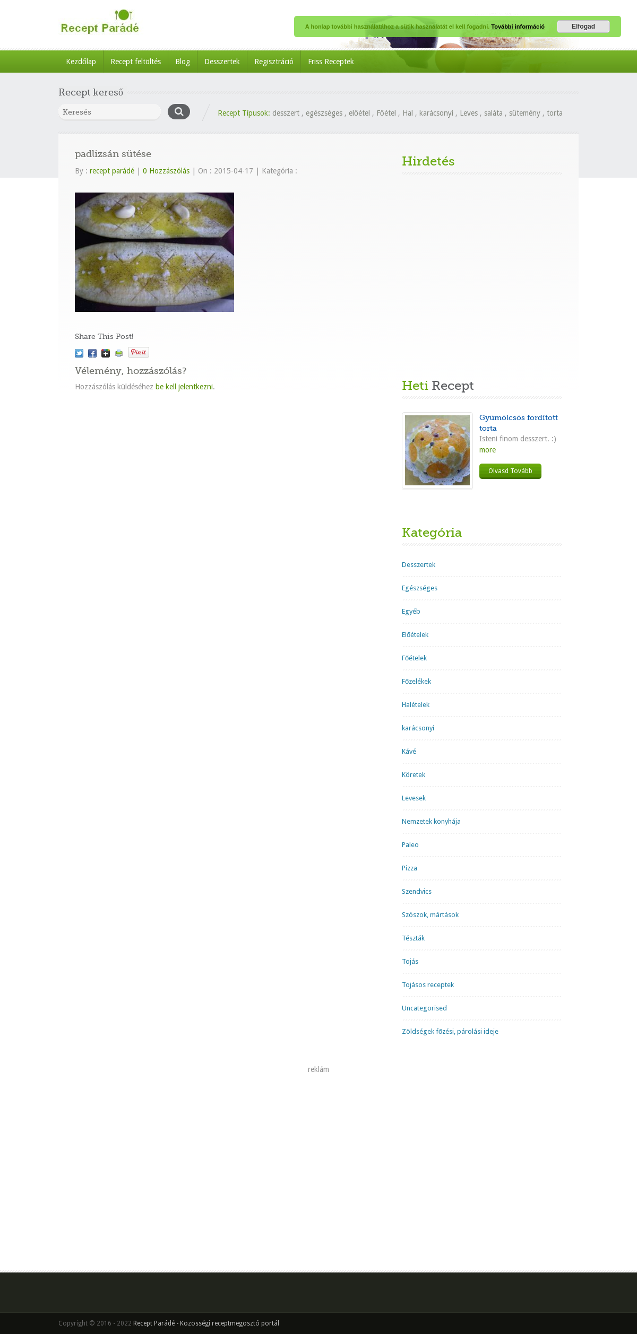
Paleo (410, 845)
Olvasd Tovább (510, 471)
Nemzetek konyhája (431, 821)
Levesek (414, 798)
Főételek (414, 658)
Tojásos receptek (428, 985)
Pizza (409, 868)
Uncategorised (424, 1008)
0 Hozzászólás (166, 171)
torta (555, 113)
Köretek (413, 775)
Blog (182, 61)
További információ (518, 26)
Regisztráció (274, 61)
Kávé (409, 751)
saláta (493, 113)
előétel (359, 113)
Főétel (386, 113)
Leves (469, 113)
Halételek (415, 705)
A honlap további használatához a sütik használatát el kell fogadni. (398, 26)
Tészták (413, 938)
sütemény (524, 113)
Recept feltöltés (135, 61)
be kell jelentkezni (184, 386)
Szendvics (417, 891)
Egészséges (419, 588)
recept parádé (112, 171)
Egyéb (411, 611)
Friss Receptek (331, 61)
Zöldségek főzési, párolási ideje (450, 1031)
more (487, 450)
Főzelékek (416, 681)
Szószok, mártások (430, 915)
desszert (285, 113)
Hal (407, 113)
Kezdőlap (81, 61)
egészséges (324, 113)
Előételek (415, 635)
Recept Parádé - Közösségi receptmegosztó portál (206, 1323)
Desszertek (222, 61)
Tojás (410, 961)
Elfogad (583, 26)
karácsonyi (436, 113)
